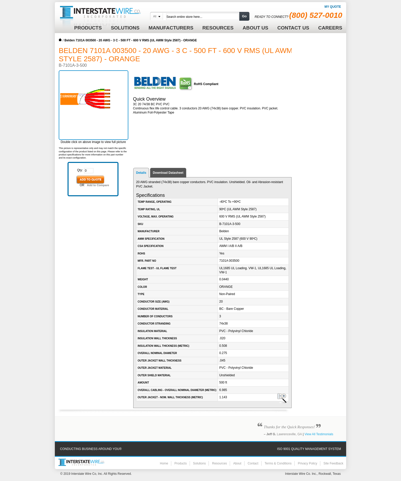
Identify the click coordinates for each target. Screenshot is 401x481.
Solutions (199, 463)
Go (244, 16)
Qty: (80, 170)
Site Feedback (333, 463)
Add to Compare (98, 185)
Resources (219, 463)
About (237, 463)
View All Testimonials (319, 434)
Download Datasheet (168, 173)
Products (180, 463)
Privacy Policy (307, 463)
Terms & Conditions (278, 463)
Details (141, 173)
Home (60, 39)
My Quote (332, 7)
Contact (253, 463)
